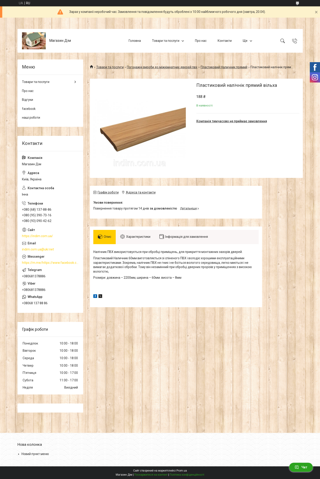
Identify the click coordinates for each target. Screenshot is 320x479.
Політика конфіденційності (187, 474)
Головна (135, 40)
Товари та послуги (165, 40)
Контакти (225, 40)
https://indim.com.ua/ (37, 236)
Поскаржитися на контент (151, 474)
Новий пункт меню (35, 454)
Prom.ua (181, 470)
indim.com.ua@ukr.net (38, 249)
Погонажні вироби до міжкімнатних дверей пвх (162, 67)
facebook (29, 109)
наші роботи (31, 117)
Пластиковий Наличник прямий (224, 67)
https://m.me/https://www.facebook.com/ (50, 262)
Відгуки (27, 99)
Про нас (201, 40)
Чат (301, 467)
